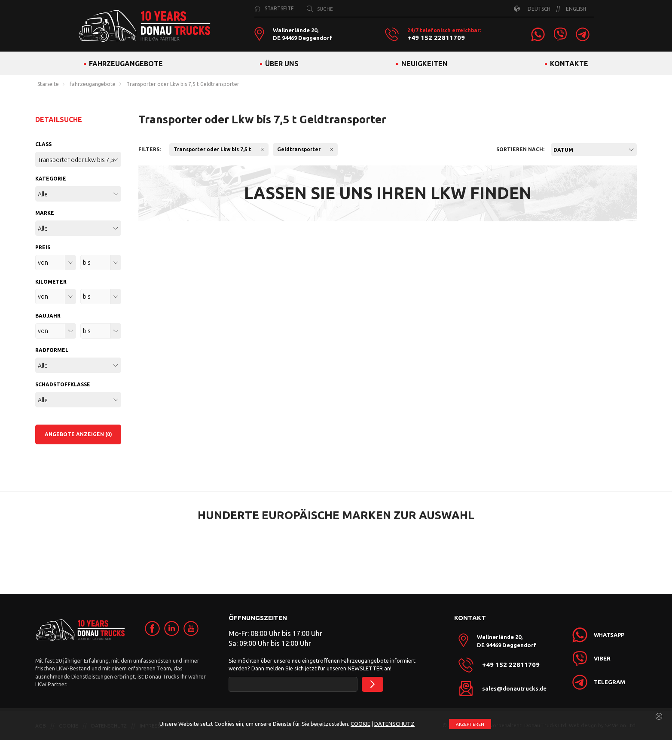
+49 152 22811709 (436, 37)
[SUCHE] (310, 9)
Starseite (48, 84)
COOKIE (360, 724)
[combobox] (594, 149)
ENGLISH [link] (576, 9)
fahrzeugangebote (93, 84)
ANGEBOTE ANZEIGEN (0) (78, 434)
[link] (538, 34)
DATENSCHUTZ (394, 724)
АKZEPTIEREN (470, 724)
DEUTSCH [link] (539, 9)
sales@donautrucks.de (514, 688)
